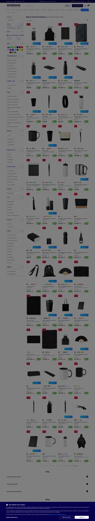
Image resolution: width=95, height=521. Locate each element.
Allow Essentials (66, 517)
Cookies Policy (54, 514)
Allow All (82, 517)
